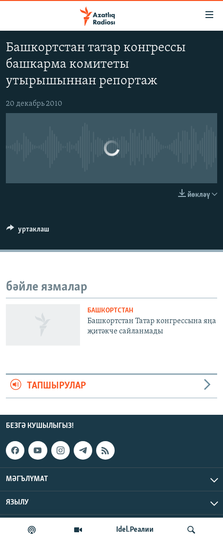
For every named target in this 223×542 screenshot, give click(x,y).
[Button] (27, 231)
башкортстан (110, 310)
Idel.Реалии (135, 530)
